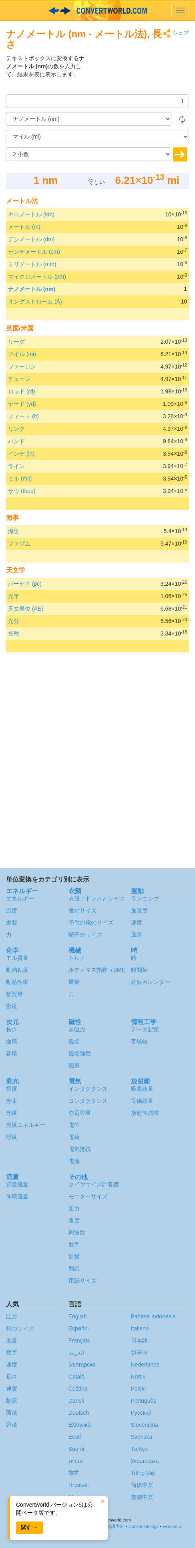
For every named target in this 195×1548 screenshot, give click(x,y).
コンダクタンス (88, 1101)
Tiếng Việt (143, 1473)
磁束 (74, 1065)
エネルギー (20, 898)
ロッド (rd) (21, 391)
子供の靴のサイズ (90, 922)
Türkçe (139, 1449)
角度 (74, 1220)
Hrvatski (78, 1485)
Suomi (76, 1449)
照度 (11, 1137)
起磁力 (76, 1029)
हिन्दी (73, 1473)
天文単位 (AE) (25, 608)
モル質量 (17, 958)
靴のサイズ (82, 910)
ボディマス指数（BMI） (98, 970)
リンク (16, 429)
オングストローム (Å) (35, 301)
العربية (76, 1352)
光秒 (13, 633)
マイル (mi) (22, 354)
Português (144, 1400)
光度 (11, 1113)
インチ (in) (21, 453)
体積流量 (17, 1196)
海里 (13, 531)
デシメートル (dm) (31, 239)
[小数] (88, 154)
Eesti (74, 1437)
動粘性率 (17, 982)
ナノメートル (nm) (31, 289)
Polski (138, 1388)
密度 (11, 1006)
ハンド (16, 441)
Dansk (76, 1400)
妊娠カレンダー (150, 982)
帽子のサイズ (85, 934)
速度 (136, 922)
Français (79, 1340)
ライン (16, 466)
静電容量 (79, 1113)
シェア (176, 33)
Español (78, 1328)
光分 (13, 621)
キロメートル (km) (31, 214)
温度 (11, 910)
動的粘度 (17, 970)
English (77, 1316)
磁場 (74, 1041)
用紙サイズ (82, 1280)
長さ (11, 1029)
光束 (11, 1101)
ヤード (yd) (22, 404)
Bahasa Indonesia (153, 1316)
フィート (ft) (23, 416)
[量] (97, 101)
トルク (76, 958)
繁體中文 (142, 1497)
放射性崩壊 (145, 1113)
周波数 (76, 1232)
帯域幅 (139, 1041)
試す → (29, 1527)
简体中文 (142, 1485)
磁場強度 (79, 1053)
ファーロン (22, 366)
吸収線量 (142, 1089)
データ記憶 (145, 1029)
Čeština (77, 1388)
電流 (74, 1161)
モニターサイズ (88, 1196)
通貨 (74, 1256)
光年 (13, 596)
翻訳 (74, 1268)
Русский (141, 1412)
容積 (11, 1053)
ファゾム (19, 543)
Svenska (142, 1437)
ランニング (145, 898)
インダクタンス (88, 1089)
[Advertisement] (139, 74)
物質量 (14, 994)
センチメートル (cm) (34, 251)
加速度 (139, 910)
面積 (11, 1041)
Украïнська (145, 1461)
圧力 (74, 1208)
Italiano (140, 1328)
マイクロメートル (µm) (37, 276)
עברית (75, 1461)
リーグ (16, 341)
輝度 (11, 1089)
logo (97, 10)
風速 (136, 934)
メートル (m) (24, 227)
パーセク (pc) (25, 583)
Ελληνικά (79, 1425)
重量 (74, 982)
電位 (74, 1125)
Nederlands (145, 1364)
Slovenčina (145, 1425)
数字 (74, 1244)
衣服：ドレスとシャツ (96, 898)
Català (76, 1376)
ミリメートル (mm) (32, 264)
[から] (88, 119)
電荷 (74, 1137)
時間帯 (139, 970)
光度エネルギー (25, 1125)
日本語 (139, 1340)
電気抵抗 (79, 1149)
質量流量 (17, 1184)
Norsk (138, 1376)
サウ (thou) (21, 491)
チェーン (19, 379)
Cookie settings (144, 1526)
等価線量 (142, 1101)
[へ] (97, 136)
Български (81, 1364)
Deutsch (78, 1412)
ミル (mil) (20, 478)
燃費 (11, 922)
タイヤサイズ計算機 (93, 1184)
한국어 (139, 1352)
